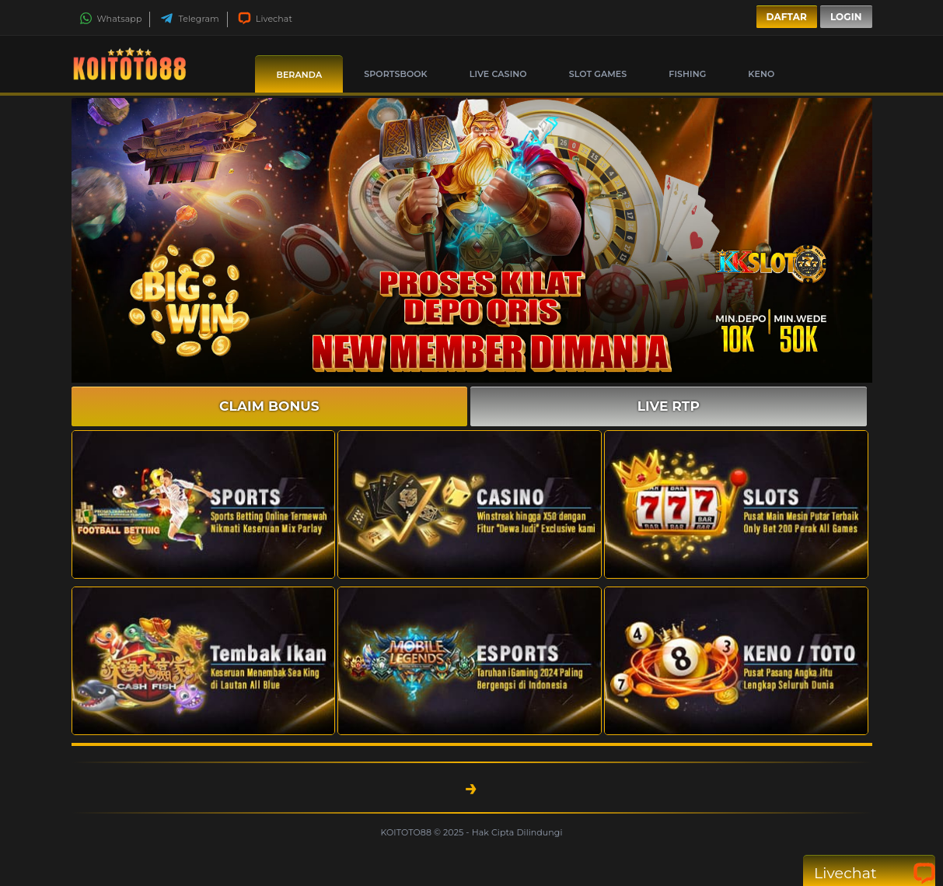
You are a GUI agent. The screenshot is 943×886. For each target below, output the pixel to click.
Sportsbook (395, 73)
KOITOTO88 (407, 832)
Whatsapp (110, 18)
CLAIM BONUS (269, 406)
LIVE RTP (668, 406)
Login (846, 17)
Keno (761, 73)
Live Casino (498, 73)
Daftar (787, 17)
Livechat (265, 18)
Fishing (687, 73)
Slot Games (598, 73)
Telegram (189, 18)
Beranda (299, 74)
